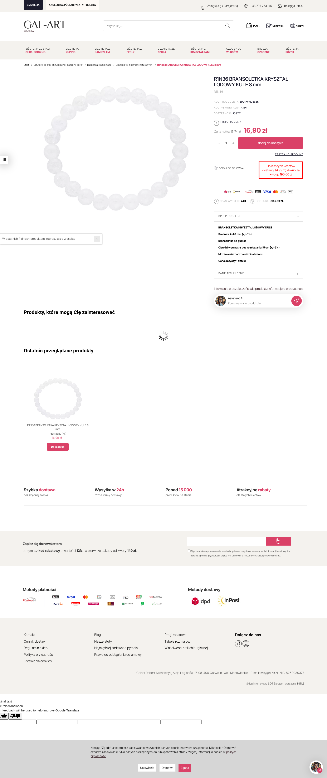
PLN (256, 25)
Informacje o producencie (285, 289)
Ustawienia (147, 767)
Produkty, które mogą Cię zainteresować (69, 312)
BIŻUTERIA (33, 4)
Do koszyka (57, 446)
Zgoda (185, 767)
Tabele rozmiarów (177, 641)
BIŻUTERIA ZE (166, 50)
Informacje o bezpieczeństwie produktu (241, 289)
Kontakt (29, 635)
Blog (97, 635)
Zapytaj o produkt (289, 154)
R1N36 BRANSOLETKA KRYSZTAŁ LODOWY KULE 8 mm (57, 427)
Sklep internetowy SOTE (260, 683)
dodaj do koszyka (270, 143)
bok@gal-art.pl (293, 6)
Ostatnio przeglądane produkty (58, 351)
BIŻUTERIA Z (103, 50)
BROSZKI (263, 50)
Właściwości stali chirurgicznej (186, 648)
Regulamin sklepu (36, 648)
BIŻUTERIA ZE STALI (37, 50)
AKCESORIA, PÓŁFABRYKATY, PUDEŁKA (72, 4)
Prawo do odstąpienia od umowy (118, 654)
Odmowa (167, 767)
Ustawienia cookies (38, 661)
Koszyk (297, 25)
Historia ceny (230, 121)
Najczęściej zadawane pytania (116, 648)
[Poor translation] (15, 716)
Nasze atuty (103, 641)
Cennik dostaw (34, 641)
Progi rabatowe (175, 635)
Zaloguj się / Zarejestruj (219, 6)
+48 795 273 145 (261, 6)
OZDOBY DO (233, 50)
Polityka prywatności (38, 654)
